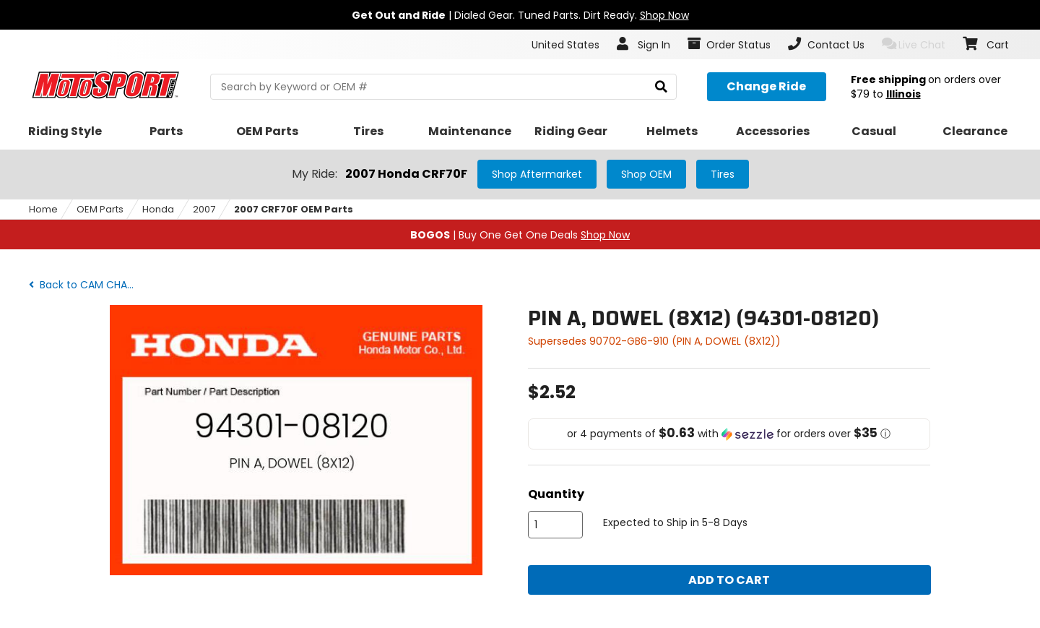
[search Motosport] (443, 87)
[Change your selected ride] (766, 86)
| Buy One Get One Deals (520, 235)
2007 (204, 209)
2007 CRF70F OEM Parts (293, 209)
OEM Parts (100, 209)
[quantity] (556, 524)
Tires (722, 174)
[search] (661, 87)
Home (43, 209)
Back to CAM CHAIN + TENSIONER (86, 285)
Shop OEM (646, 174)
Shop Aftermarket (537, 174)
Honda (158, 209)
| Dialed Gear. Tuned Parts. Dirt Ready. (520, 15)
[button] (729, 434)
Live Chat (914, 44)
